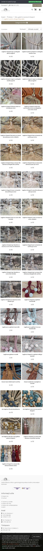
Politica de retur (6, 503)
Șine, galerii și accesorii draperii (25, 17)
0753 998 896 (6, 515)
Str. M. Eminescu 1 (7, 513)
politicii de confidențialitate (10, 544)
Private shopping (37, 5)
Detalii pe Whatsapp (35, 1)
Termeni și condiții (6, 501)
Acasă (3, 17)
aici (34, 546)
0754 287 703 (5, 530)
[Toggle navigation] (40, 9)
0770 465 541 (6, 522)
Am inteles (36, 536)
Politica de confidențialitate (9, 505)
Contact (4, 498)
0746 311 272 (14, 5)
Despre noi (4, 496)
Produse (9, 17)
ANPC (3, 507)
